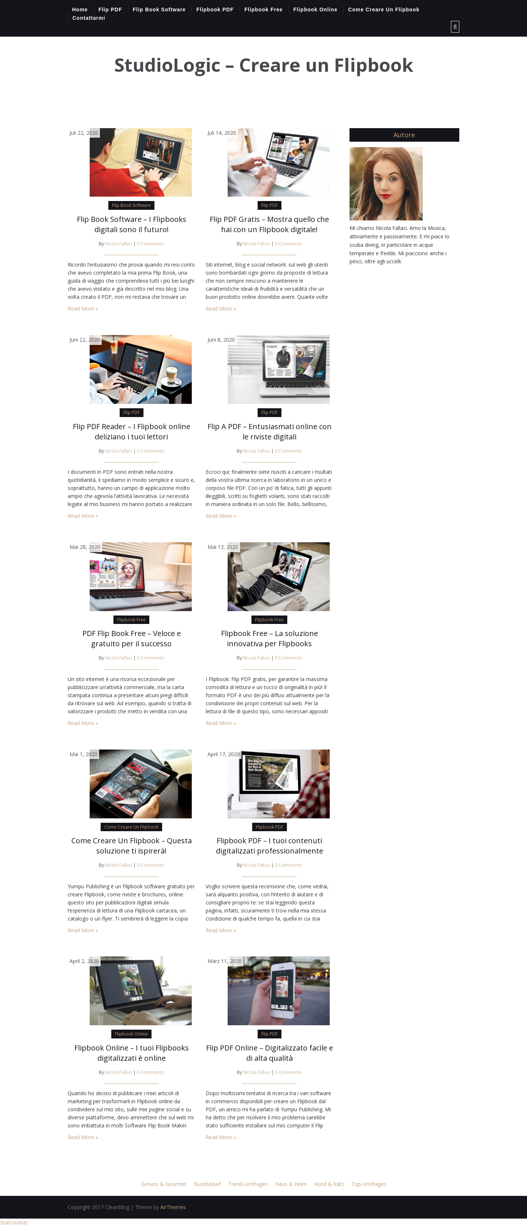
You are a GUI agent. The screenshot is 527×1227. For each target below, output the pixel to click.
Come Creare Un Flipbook (383, 9)
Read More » (83, 308)
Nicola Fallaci (118, 244)
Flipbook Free (263, 9)
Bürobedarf (207, 1183)
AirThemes (173, 1207)
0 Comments (150, 244)
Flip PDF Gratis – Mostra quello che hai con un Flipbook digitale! (269, 224)
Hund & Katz (329, 1183)
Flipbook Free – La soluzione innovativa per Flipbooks (269, 638)
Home (80, 9)
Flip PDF (110, 9)
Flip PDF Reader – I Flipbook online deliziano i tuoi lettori (131, 431)
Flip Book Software (159, 9)
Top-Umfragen (368, 1183)
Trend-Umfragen (248, 1183)
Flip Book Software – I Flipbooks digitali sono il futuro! (131, 224)
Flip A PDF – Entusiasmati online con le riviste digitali (270, 431)
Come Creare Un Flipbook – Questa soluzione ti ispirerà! (131, 846)
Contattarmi (88, 18)
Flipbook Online (316, 9)
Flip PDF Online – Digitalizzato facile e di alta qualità (269, 1053)
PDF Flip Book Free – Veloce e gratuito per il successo (131, 638)
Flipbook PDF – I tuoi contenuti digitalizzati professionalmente (269, 846)
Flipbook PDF (214, 9)
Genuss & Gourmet (164, 1183)
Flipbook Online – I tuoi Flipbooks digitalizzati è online (131, 1053)
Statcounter (14, 1222)
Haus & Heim (291, 1183)
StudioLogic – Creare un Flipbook (263, 65)
